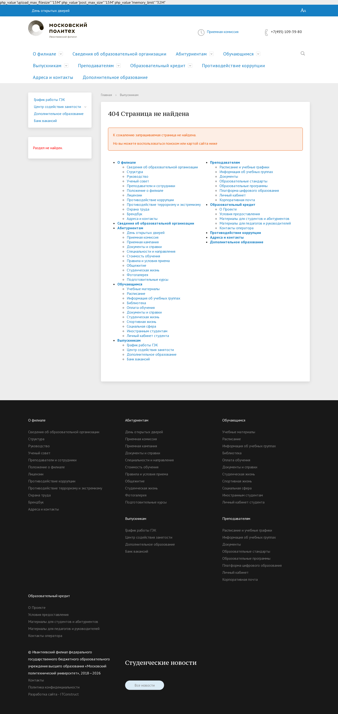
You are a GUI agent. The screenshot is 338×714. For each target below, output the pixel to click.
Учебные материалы (143, 288)
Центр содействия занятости (57, 106)
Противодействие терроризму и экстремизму (164, 204)
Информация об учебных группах (153, 298)
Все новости (144, 685)
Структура (135, 171)
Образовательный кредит (157, 66)
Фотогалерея (137, 274)
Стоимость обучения (143, 256)
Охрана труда (138, 209)
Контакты (36, 680)
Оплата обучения (141, 307)
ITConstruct (69, 694)
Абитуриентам (191, 54)
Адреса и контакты (53, 77)
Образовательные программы (243, 185)
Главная (106, 95)
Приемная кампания (143, 242)
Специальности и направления (151, 251)
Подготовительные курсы (147, 279)
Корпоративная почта (237, 199)
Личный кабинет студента (148, 335)
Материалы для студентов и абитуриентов (254, 218)
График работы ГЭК (49, 99)
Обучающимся (238, 54)
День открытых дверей (50, 10)
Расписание (136, 293)
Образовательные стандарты (243, 181)
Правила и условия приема (148, 260)
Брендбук (134, 213)
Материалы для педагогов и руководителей (255, 223)
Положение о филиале (145, 190)
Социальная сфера (141, 326)
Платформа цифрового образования (249, 190)
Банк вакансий (45, 120)
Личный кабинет (232, 195)
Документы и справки (144, 246)
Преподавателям (96, 66)
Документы (228, 176)
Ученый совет (138, 181)
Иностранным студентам (147, 331)
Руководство (137, 176)
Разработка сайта (42, 694)
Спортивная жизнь (141, 321)
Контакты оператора (236, 228)
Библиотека (136, 302)
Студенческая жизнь (143, 270)
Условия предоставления (239, 213)
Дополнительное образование (115, 77)
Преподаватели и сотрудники (151, 185)
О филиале (44, 54)
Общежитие (136, 265)
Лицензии (134, 195)
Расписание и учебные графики (244, 167)
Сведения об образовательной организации (119, 54)
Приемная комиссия (222, 31)
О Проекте (228, 209)
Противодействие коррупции (233, 66)
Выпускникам (47, 66)
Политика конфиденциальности (54, 687)
